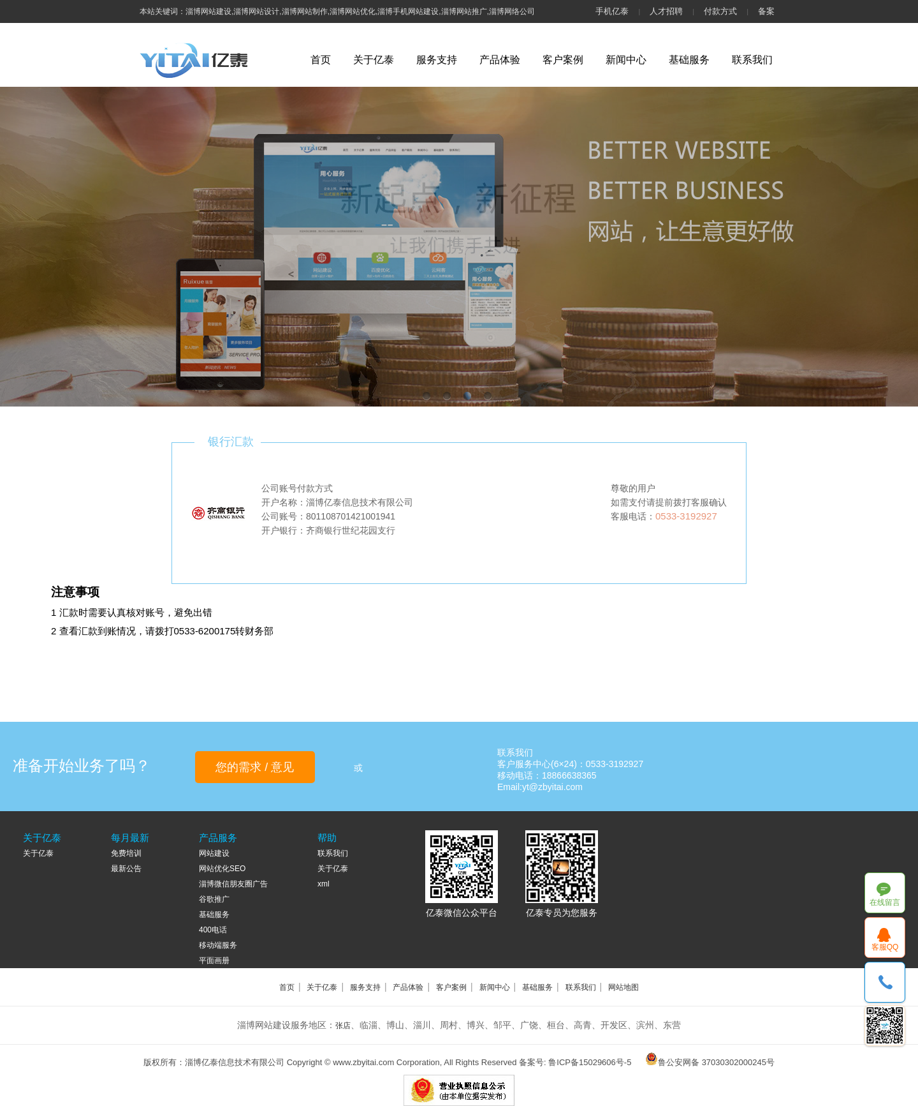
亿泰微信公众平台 (461, 913)
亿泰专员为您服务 (561, 913)
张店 (343, 1025)
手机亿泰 (612, 11)
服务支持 (436, 59)
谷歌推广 (214, 899)
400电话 (213, 929)
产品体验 (499, 59)
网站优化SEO (222, 868)
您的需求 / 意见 (254, 767)
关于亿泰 (373, 59)
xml (323, 883)
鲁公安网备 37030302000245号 (716, 1062)
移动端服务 (218, 945)
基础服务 (689, 59)
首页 (320, 59)
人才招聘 (666, 11)
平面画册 (214, 960)
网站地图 (623, 987)
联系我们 (752, 59)
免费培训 (126, 853)
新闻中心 (626, 59)
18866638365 (885, 982)
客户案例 (563, 59)
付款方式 (720, 11)
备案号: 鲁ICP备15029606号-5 (575, 1062)
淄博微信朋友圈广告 (233, 883)
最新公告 (126, 868)
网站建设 (214, 853)
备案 (766, 11)
